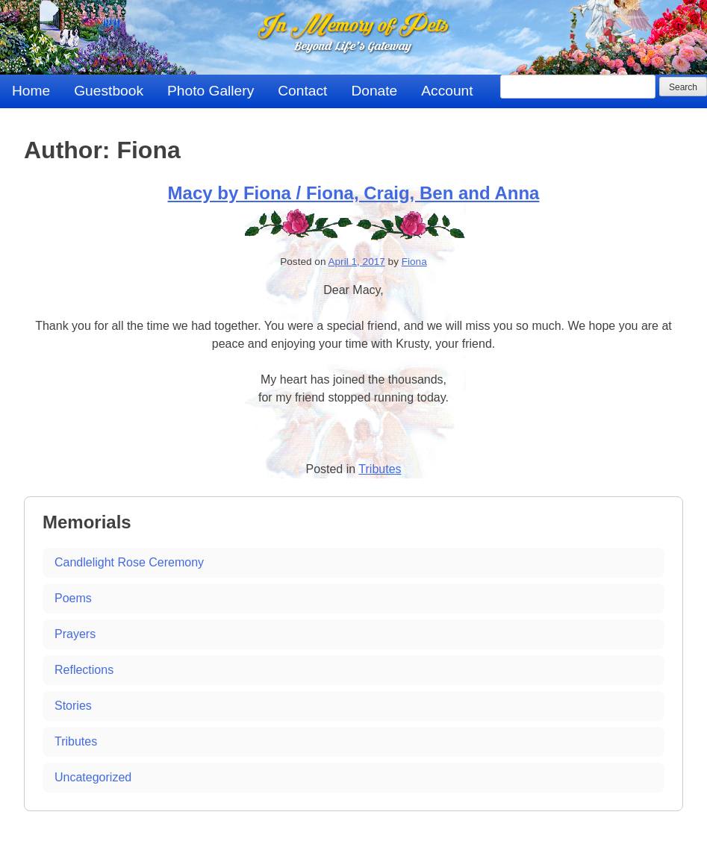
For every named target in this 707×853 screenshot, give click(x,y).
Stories (73, 705)
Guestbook (108, 91)
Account (447, 91)
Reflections (83, 669)
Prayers (75, 634)
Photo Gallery (210, 91)
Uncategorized (92, 777)
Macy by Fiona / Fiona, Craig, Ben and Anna (354, 193)
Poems (73, 598)
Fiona (414, 261)
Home (31, 91)
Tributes (379, 469)
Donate (374, 91)
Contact (302, 91)
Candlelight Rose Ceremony (129, 562)
